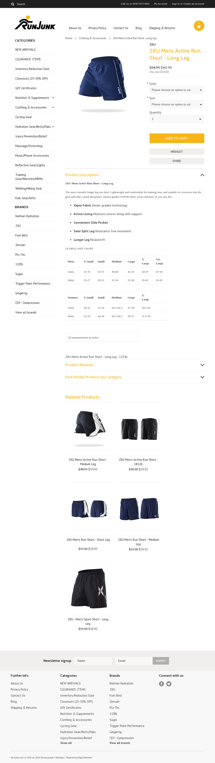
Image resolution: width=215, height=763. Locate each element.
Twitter (169, 684)
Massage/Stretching (28, 146)
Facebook (161, 684)
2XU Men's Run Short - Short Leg (88, 540)
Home (68, 38)
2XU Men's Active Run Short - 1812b (138, 462)
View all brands (26, 312)
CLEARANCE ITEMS (28, 59)
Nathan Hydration (27, 216)
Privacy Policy (97, 28)
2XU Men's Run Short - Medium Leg (138, 542)
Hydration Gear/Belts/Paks (33, 127)
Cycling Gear (23, 117)
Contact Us (121, 28)
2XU (18, 226)
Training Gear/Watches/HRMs (29, 177)
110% (19, 264)
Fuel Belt (21, 235)
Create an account (193, 3)
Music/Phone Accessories (32, 156)
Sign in (176, 3)
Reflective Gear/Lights (30, 165)
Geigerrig (21, 293)
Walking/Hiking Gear (28, 188)
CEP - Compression (27, 303)
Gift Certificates (26, 88)
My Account (160, 3)
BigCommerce (85, 757)
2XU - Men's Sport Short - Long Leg (88, 621)
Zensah (20, 245)
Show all (66, 743)
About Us (75, 28)
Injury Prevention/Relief (31, 136)
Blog (139, 28)
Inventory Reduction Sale (32, 69)
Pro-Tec (20, 255)
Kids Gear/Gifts (25, 198)
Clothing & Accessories (31, 107)
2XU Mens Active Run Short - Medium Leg (88, 462)
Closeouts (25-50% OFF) (31, 78)
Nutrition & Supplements (32, 98)
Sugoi (19, 274)
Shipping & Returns (162, 28)
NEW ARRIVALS (25, 50)
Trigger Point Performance (32, 283)
